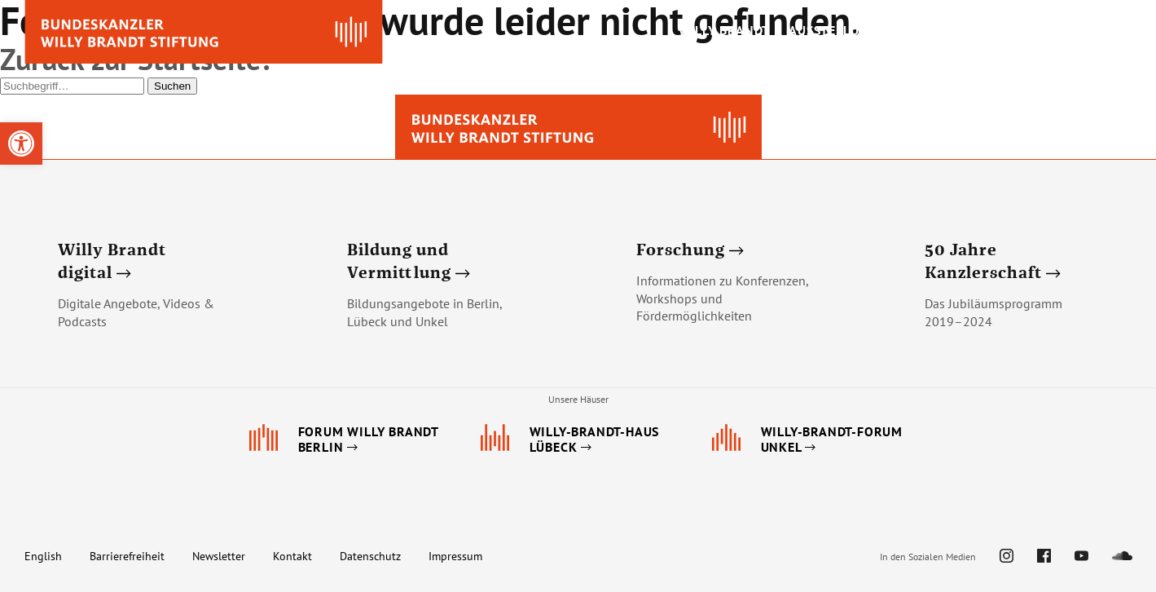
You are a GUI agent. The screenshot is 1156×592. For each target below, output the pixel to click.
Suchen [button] (172, 86)
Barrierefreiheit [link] (127, 556)
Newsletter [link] (218, 556)
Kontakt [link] (292, 556)
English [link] (43, 556)
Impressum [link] (455, 556)
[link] (21, 143)
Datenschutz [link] (370, 556)
